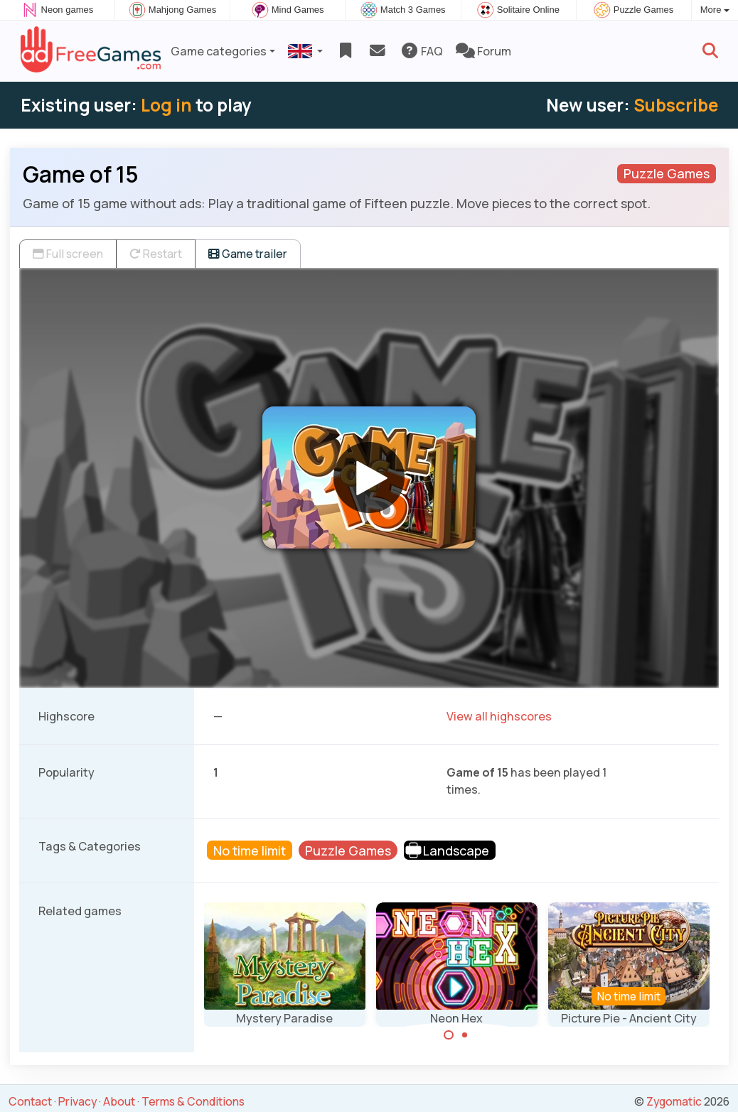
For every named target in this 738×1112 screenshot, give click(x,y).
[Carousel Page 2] (465, 1035)
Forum (483, 51)
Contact (30, 1101)
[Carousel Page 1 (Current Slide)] (449, 1035)
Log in (166, 105)
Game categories (219, 51)
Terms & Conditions (193, 1101)
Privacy (77, 1101)
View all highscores (499, 716)
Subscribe (675, 105)
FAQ (421, 51)
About (119, 1101)
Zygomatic (674, 1101)
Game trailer (247, 253)
